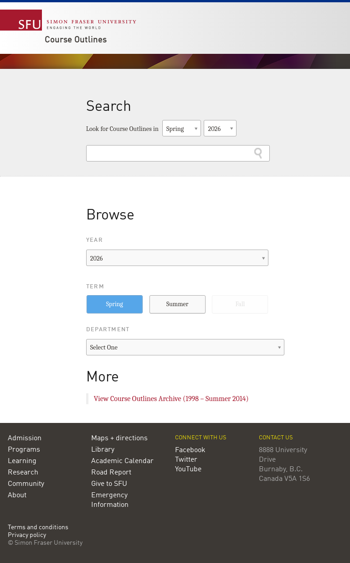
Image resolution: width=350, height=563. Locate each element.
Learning (22, 461)
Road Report (111, 472)
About (17, 495)
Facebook (190, 450)
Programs (24, 450)
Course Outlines (76, 40)
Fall (240, 304)
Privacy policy (27, 535)
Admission (24, 438)
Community (26, 484)
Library (102, 450)
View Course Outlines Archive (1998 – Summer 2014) (171, 399)
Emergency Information (110, 500)
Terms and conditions (38, 528)
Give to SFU (109, 484)
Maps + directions (119, 438)
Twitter (186, 460)
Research (23, 472)
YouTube (188, 469)
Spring (114, 304)
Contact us (276, 438)
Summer (177, 304)
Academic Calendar (122, 461)
